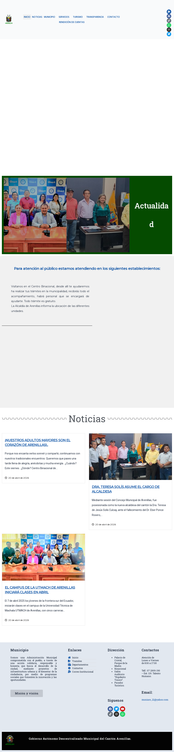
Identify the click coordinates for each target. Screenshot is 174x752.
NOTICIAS (37, 16)
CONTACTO (113, 16)
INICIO (27, 16)
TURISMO (78, 16)
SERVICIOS (64, 16)
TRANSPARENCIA (95, 16)
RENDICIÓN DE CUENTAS (72, 22)
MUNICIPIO (49, 16)
